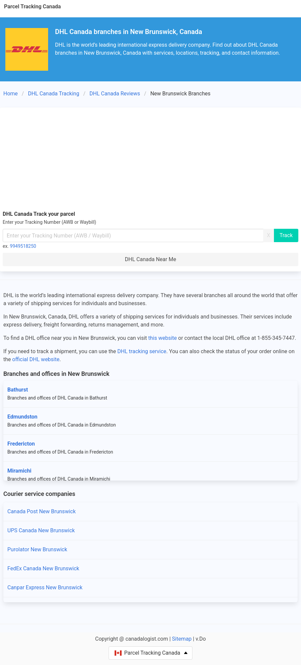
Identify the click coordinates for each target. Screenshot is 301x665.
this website (162, 338)
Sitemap (182, 639)
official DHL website (35, 359)
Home (10, 93)
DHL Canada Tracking (54, 93)
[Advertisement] (150, 160)
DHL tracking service (141, 351)
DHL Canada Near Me (150, 259)
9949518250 (23, 246)
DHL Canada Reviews (115, 93)
